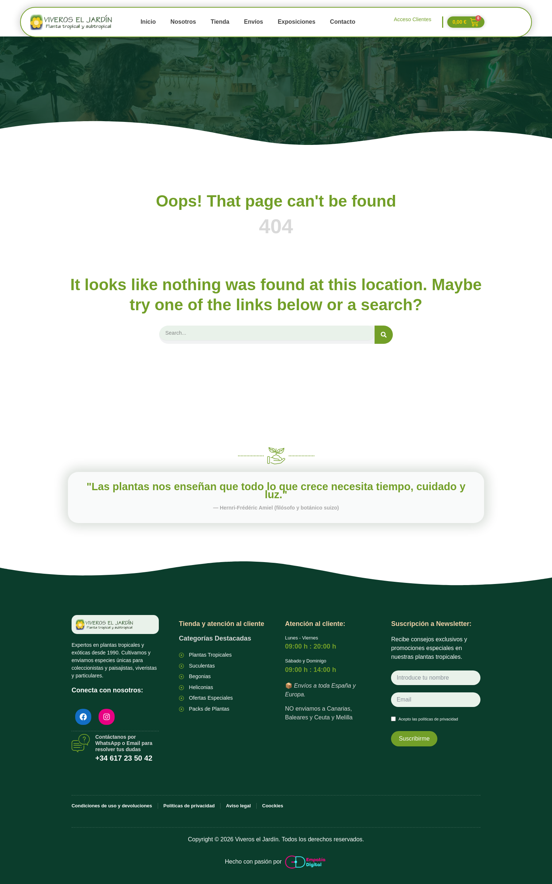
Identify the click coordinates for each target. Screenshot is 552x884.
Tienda (220, 22)
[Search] (384, 335)
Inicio (148, 22)
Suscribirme (414, 738)
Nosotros (183, 22)
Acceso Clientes (413, 19)
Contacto (342, 22)
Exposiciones (296, 22)
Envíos (253, 22)
